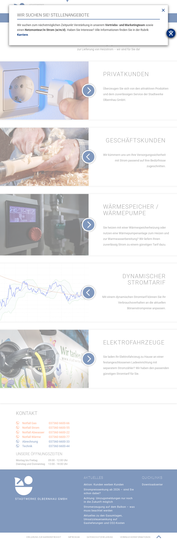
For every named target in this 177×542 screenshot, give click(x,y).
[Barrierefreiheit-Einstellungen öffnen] (171, 33)
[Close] (163, 10)
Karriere (22, 34)
